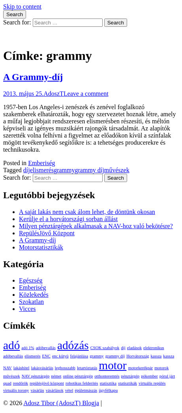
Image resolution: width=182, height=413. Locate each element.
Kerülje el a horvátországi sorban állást (68, 219)
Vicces (27, 308)
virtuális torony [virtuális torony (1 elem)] (16, 390)
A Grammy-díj (33, 77)
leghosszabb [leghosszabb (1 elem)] (65, 368)
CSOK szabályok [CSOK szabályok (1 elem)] (105, 348)
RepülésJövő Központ (47, 233)
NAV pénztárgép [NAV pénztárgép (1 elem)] (36, 376)
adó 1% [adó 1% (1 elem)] (27, 348)
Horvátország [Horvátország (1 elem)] (137, 356)
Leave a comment (86, 93)
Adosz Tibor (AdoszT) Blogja (41, 36)
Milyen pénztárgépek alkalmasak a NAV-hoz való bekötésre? (96, 226)
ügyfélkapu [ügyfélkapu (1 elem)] (108, 390)
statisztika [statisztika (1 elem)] (107, 383)
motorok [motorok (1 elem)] (161, 368)
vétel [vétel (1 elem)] (69, 390)
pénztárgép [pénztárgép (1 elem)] (130, 376)
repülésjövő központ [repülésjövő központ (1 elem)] (47, 383)
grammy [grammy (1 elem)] (97, 356)
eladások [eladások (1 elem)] (134, 348)
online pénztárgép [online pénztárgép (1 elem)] (78, 376)
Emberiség (41, 163)
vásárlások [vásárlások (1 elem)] (55, 390)
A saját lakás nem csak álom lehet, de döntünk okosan (87, 211)
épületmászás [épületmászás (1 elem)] (86, 390)
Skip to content (22, 6)
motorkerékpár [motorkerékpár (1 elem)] (140, 368)
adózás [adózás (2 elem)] (73, 345)
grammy (64, 170)
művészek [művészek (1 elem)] (11, 376)
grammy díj (89, 170)
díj (26, 170)
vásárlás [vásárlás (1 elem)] (37, 390)
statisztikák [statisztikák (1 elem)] (127, 383)
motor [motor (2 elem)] (112, 365)
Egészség (31, 280)
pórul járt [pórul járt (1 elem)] (167, 376)
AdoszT (53, 93)
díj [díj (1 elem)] (123, 348)
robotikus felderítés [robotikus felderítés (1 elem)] (82, 383)
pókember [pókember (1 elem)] (149, 376)
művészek (116, 170)
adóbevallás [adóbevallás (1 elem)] (46, 348)
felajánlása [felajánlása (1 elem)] (79, 356)
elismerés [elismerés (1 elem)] (32, 356)
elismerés (42, 170)
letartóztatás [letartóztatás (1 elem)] (87, 368)
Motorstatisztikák (41, 247)
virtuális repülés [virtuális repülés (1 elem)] (152, 383)
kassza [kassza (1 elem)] (156, 356)
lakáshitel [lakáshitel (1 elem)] (21, 368)
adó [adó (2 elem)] (11, 345)
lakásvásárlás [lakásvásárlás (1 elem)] (42, 368)
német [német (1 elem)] (56, 376)
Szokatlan (31, 301)
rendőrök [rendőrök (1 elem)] (20, 383)
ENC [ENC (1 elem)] (46, 356)
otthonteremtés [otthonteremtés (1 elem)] (106, 376)
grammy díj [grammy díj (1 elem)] (115, 356)
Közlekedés (34, 294)
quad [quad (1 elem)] (7, 383)
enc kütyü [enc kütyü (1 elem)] (60, 356)
